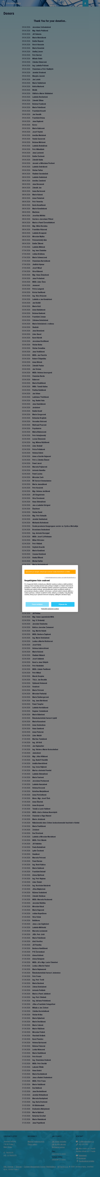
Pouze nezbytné (37, 604)
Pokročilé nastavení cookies (50, 609)
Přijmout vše (63, 604)
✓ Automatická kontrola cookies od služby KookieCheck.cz (60, 577)
